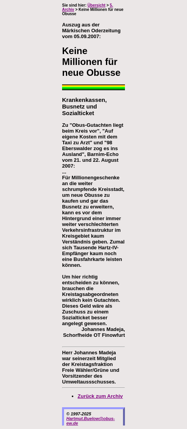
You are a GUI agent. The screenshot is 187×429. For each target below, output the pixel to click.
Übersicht (97, 5)
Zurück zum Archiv (100, 396)
